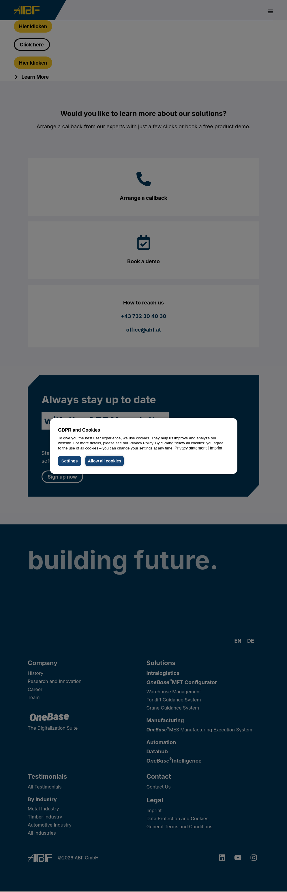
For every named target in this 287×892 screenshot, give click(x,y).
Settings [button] (69, 461)
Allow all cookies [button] (105, 461)
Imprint (216, 448)
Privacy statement (191, 448)
